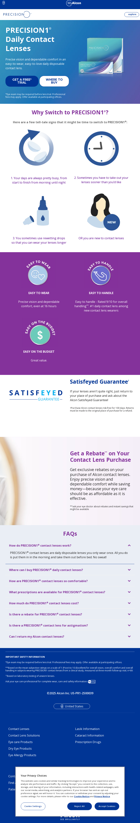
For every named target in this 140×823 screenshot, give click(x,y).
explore (132, 14)
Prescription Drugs (88, 742)
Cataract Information (89, 735)
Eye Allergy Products (22, 755)
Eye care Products (20, 742)
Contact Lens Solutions (24, 735)
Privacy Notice (102, 796)
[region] (70, 792)
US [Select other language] (3, 2)
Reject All (79, 806)
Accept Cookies (107, 806)
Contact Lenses (18, 728)
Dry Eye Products (20, 748)
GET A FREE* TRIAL (22, 81)
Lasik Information (87, 728)
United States (74, 706)
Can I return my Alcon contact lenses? (36, 637)
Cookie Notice (82, 796)
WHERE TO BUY (54, 81)
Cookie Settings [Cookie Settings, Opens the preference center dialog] (33, 806)
